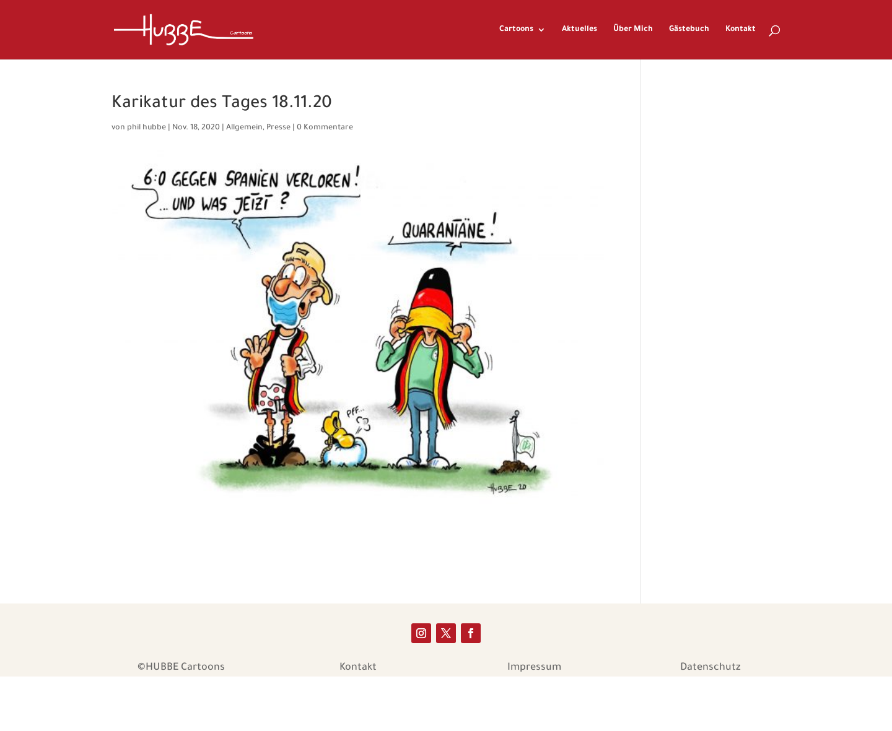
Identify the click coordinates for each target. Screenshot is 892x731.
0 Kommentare (325, 128)
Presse (278, 128)
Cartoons (516, 29)
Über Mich (633, 29)
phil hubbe (146, 128)
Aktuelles (579, 29)
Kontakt (740, 29)
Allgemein (244, 128)
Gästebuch (689, 29)
